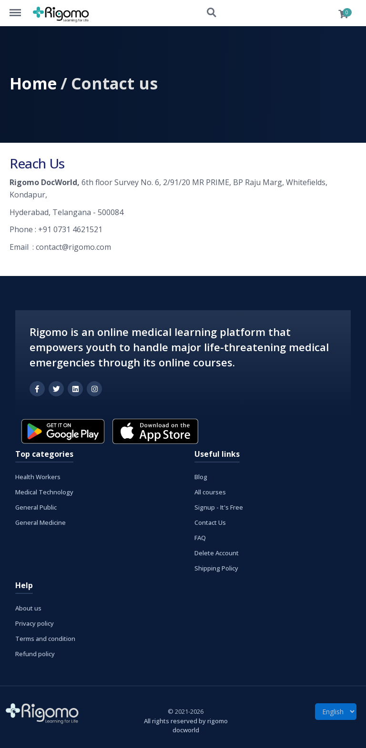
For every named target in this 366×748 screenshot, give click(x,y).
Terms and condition (45, 638)
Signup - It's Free (218, 507)
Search (212, 12)
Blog (200, 476)
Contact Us (210, 522)
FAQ (200, 537)
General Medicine (40, 522)
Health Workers (38, 476)
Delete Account (216, 553)
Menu (20, 8)
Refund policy (35, 654)
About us (28, 608)
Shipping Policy (216, 568)
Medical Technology (44, 492)
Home (33, 83)
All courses (210, 492)
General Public (36, 507)
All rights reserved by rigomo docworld (186, 726)
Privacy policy (34, 623)
